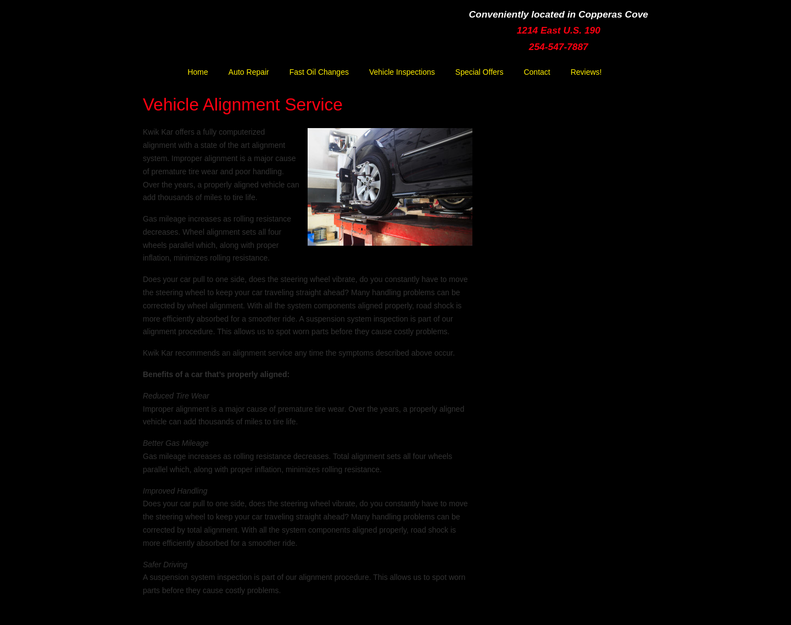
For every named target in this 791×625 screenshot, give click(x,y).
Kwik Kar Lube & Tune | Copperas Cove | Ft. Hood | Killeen (244, 36)
